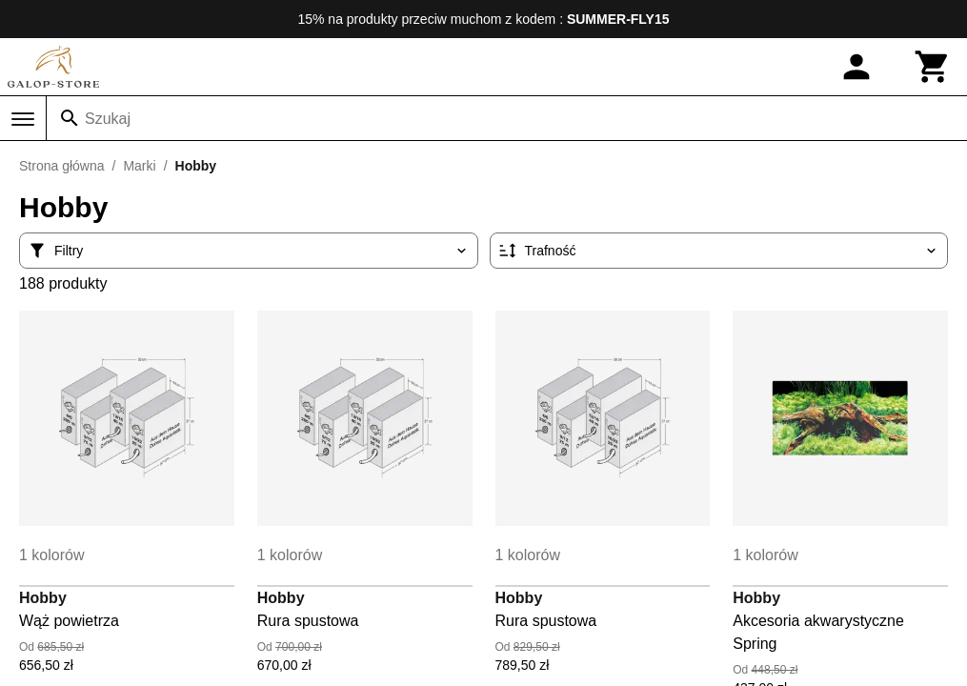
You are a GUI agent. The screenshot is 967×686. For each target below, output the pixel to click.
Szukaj (108, 119)
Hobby (43, 598)
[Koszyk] (933, 67)
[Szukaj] (69, 118)
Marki (139, 165)
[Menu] (23, 119)
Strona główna (62, 165)
